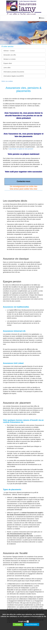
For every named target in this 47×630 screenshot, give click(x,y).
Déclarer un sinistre (10, 59)
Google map (22, 621)
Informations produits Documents (14, 72)
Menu (41, 18)
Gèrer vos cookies (7, 81)
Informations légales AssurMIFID (14, 76)
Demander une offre (10, 55)
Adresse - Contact (9, 50)
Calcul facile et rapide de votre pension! (21, 149)
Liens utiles (7, 67)
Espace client (8, 63)
